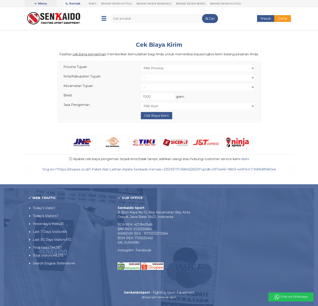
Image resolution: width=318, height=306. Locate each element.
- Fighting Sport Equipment (159, 292)
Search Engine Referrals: (52, 263)
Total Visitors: (43, 255)
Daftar (283, 18)
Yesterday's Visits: (46, 224)
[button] (210, 18)
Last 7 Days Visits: (47, 232)
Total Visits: (41, 247)
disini (245, 159)
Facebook (143, 250)
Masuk (265, 18)
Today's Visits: (43, 208)
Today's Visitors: (45, 216)
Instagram (127, 250)
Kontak (73, 3)
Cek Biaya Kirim (159, 44)
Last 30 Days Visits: (48, 240)
